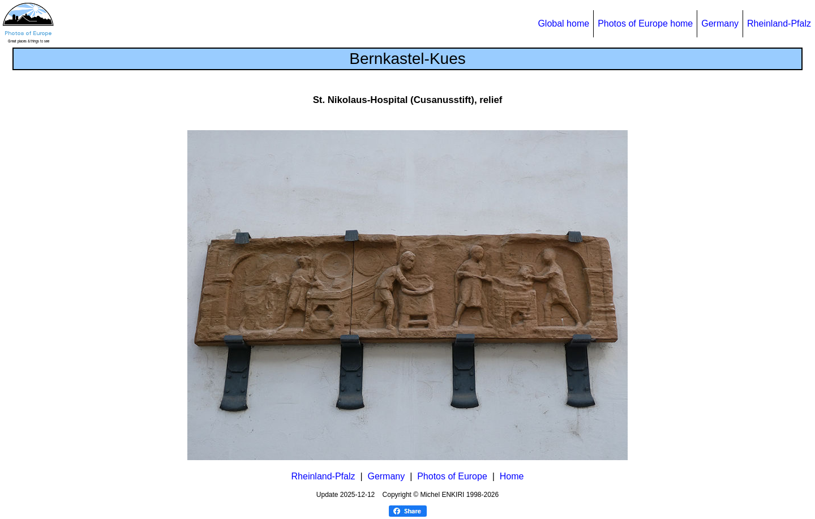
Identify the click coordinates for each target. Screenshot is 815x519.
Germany (720, 23)
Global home (563, 23)
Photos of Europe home (645, 23)
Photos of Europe (452, 476)
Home (512, 476)
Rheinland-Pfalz (779, 23)
